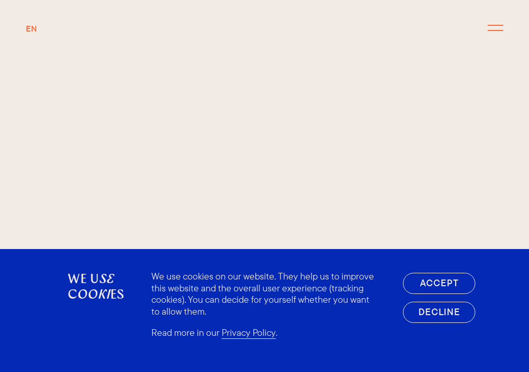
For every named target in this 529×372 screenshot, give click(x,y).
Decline (439, 312)
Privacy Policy (249, 332)
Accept (439, 283)
